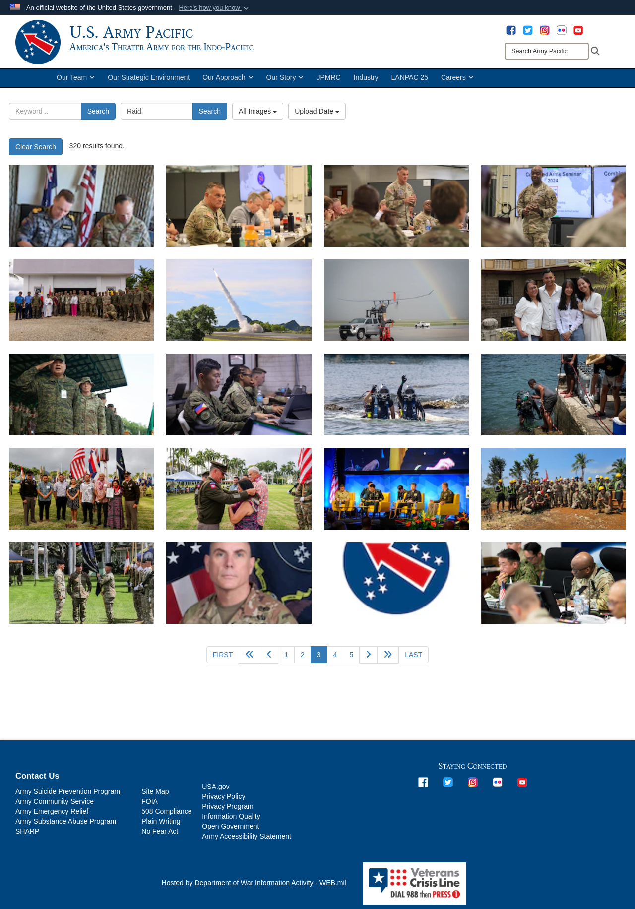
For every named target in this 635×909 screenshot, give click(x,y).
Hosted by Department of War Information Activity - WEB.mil (254, 889)
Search (98, 117)
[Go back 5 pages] (249, 660)
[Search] (547, 51)
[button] (215, 8)
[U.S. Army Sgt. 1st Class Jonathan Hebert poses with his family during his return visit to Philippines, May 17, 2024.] (553, 306)
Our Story (285, 83)
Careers (457, 83)
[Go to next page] (368, 660)
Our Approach (227, 83)
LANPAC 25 (409, 83)
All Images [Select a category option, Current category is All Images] (258, 117)
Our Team (76, 83)
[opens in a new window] (511, 30)
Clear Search (35, 152)
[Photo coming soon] (396, 588)
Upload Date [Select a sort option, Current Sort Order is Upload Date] (317, 117)
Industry (366, 83)
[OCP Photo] (238, 588)
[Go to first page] (222, 660)
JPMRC (328, 83)
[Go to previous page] (269, 660)
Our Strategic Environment (149, 83)
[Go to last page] (413, 660)
